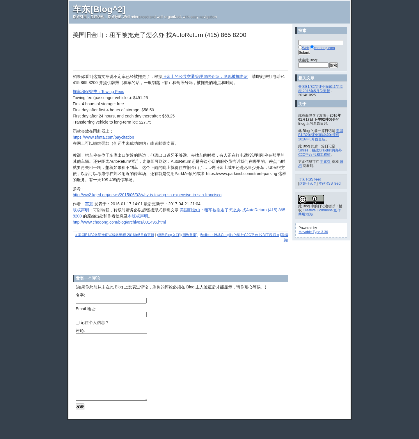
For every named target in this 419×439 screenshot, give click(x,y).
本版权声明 (138, 216)
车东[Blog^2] (99, 9)
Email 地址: (86, 308)
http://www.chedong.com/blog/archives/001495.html (119, 222)
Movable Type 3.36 (313, 232)
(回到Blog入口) (168, 235)
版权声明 (81, 210)
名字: (80, 295)
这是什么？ (308, 183)
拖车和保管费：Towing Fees (98, 91)
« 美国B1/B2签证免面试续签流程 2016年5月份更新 (114, 235)
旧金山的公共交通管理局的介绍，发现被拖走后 (205, 76)
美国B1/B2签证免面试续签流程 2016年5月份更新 (320, 89)
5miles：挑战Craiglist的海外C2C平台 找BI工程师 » (239, 235)
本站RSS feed (329, 183)
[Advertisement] (179, 55)
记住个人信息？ (92, 322)
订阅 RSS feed (309, 179)
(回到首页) (189, 235)
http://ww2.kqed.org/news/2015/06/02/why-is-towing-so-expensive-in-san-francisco (147, 194)
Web (305, 48)
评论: (80, 330)
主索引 (325, 162)
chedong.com (324, 48)
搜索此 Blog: (308, 60)
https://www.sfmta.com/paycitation (103, 137)
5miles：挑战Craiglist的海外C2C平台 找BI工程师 (320, 152)
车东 (89, 203)
